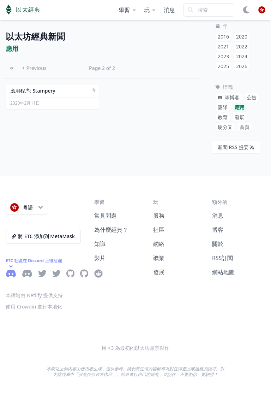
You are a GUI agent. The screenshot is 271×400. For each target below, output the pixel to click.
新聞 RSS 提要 (236, 147)
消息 (169, 10)
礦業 (158, 258)
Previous (34, 68)
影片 (100, 258)
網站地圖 (223, 272)
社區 (158, 230)
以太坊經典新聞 (35, 36)
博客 (217, 230)
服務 (158, 215)
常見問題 (105, 215)
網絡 (158, 244)
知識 (100, 244)
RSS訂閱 (222, 258)
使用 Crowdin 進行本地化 (34, 306)
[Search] (208, 10)
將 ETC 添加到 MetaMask (43, 236)
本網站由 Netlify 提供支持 (34, 295)
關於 (217, 244)
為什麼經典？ (111, 230)
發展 (158, 272)
